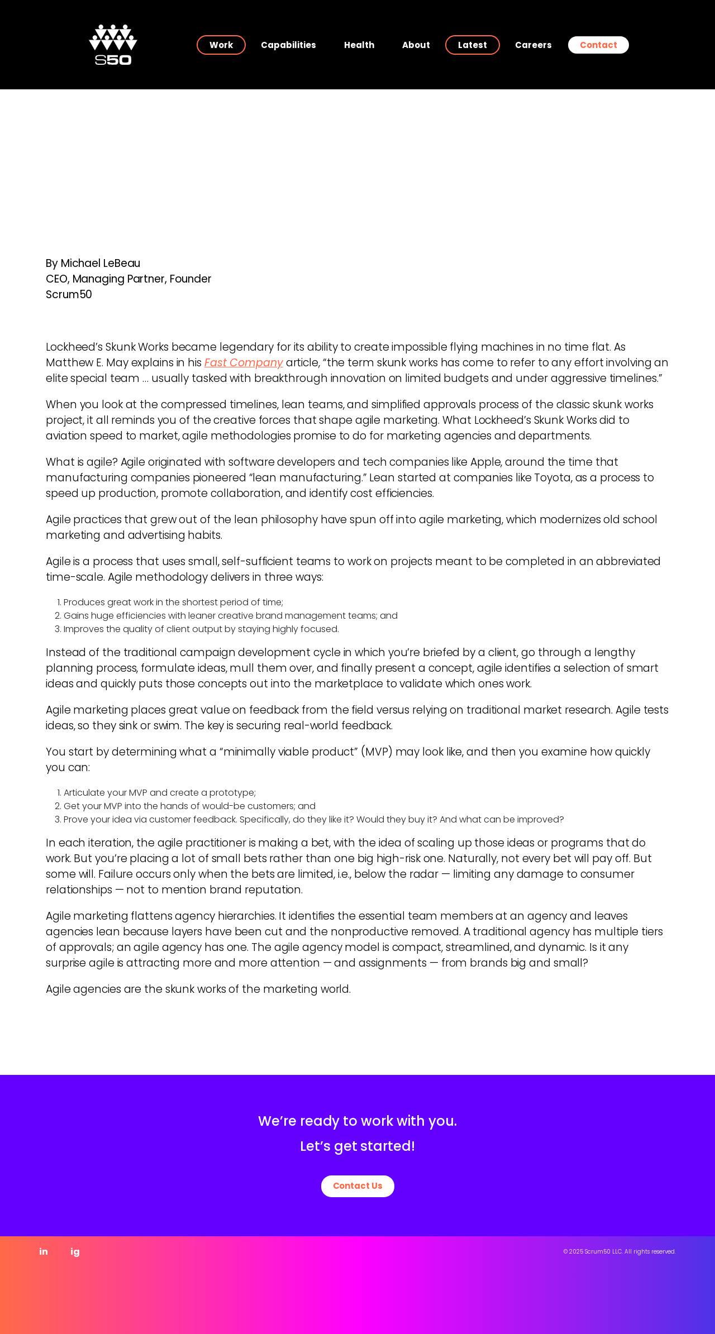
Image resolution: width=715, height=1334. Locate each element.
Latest (472, 45)
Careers (533, 45)
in (43, 1251)
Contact (598, 45)
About (416, 45)
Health (359, 45)
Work (221, 45)
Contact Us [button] (358, 1186)
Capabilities (288, 45)
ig (75, 1251)
